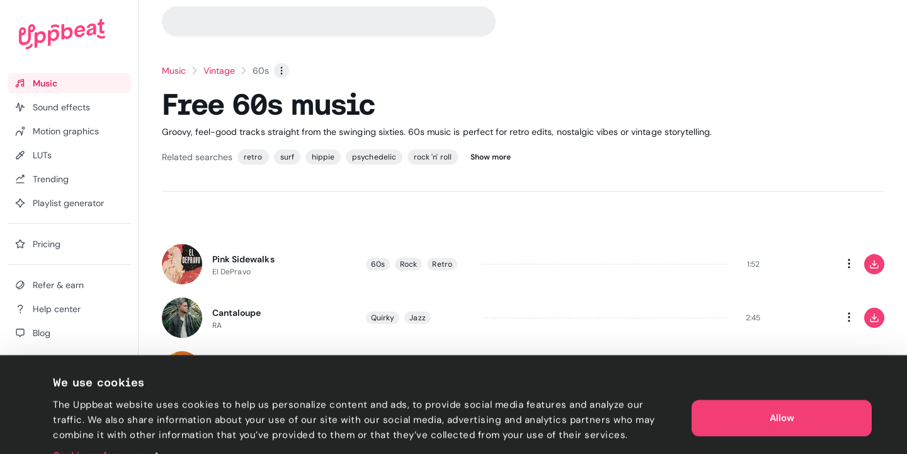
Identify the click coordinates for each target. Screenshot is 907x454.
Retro (442, 264)
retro (253, 157)
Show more (491, 157)
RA (217, 325)
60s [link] (261, 70)
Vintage (219, 70)
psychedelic (374, 157)
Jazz (417, 318)
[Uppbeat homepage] (62, 34)
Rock (408, 264)
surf (287, 157)
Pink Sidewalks (243, 259)
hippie (323, 157)
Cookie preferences (98, 429)
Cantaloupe (236, 312)
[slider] (605, 264)
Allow (782, 391)
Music (174, 70)
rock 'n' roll (433, 157)
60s (378, 264)
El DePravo (231, 272)
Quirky (382, 318)
